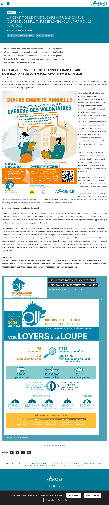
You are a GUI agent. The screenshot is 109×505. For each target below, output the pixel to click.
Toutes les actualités (54, 445)
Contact (80, 466)
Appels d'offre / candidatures (34, 463)
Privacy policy (63, 500)
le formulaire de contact (90, 190)
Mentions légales (71, 463)
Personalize (50, 500)
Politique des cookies (93, 463)
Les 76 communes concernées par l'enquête (73, 285)
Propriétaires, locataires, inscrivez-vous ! (72, 280)
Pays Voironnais (45, 36)
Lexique (55, 463)
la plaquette (22, 203)
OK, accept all (74, 495)
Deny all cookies (92, 495)
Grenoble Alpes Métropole (21, 36)
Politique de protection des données (40, 466)
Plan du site (67, 466)
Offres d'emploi (9, 463)
